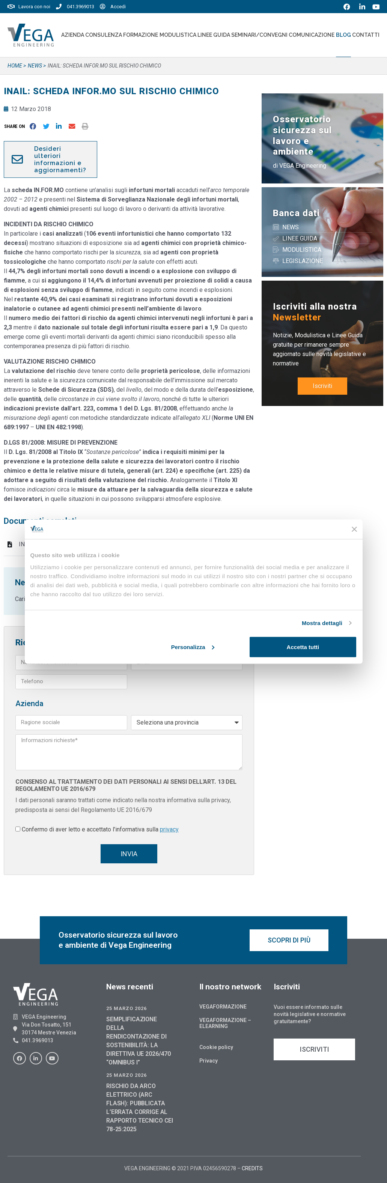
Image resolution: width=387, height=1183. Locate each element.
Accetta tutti (303, 646)
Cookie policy (216, 1047)
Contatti (365, 35)
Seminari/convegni (259, 35)
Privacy (208, 1061)
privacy (169, 829)
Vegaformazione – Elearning (225, 1023)
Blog (343, 35)
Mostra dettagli (322, 623)
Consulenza (103, 35)
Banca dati (296, 213)
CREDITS (252, 1168)
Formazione (140, 35)
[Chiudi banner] (354, 529)
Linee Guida (213, 35)
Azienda (72, 35)
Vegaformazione (223, 1007)
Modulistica (178, 35)
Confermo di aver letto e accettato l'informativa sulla (100, 829)
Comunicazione (311, 35)
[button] (16, 126)
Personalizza (192, 646)
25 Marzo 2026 (126, 1008)
